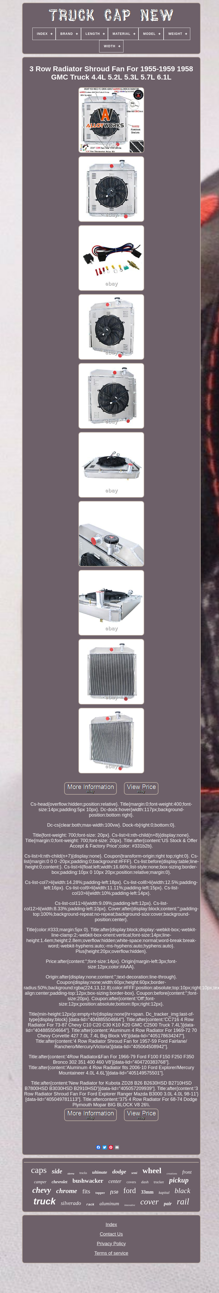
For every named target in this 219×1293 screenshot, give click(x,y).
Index (111, 1224)
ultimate (99, 1172)
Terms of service (111, 1253)
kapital (164, 1192)
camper (40, 1182)
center (114, 1181)
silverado (71, 1203)
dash (144, 1182)
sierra (70, 1173)
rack (90, 1204)
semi (134, 1173)
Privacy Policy (111, 1243)
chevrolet (59, 1182)
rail (183, 1201)
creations (171, 1173)
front (187, 1172)
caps (39, 1170)
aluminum (109, 1203)
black (183, 1191)
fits (86, 1191)
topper (100, 1193)
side (57, 1171)
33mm (147, 1192)
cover (149, 1201)
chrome (66, 1191)
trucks (83, 1173)
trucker (159, 1182)
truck (44, 1201)
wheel (151, 1170)
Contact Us (111, 1234)
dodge (119, 1171)
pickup (178, 1180)
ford (129, 1190)
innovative (129, 1205)
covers (131, 1182)
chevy (41, 1190)
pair (168, 1203)
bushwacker (87, 1181)
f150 (114, 1192)
